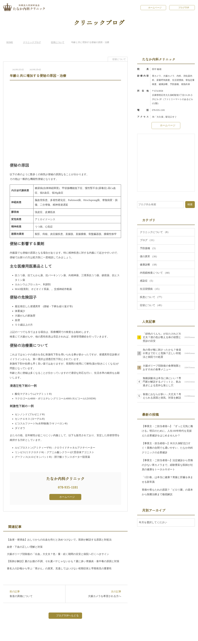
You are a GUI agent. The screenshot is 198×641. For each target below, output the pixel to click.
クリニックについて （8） (155, 232)
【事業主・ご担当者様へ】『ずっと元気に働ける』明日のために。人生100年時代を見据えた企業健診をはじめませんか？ (168, 430)
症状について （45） (152, 305)
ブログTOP (183, 7)
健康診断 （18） (149, 264)
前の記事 (36, 593)
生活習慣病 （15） (150, 289)
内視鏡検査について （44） (155, 273)
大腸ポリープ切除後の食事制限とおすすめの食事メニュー (169, 367)
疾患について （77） (152, 297)
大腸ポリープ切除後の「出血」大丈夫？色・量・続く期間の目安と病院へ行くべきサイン (58, 554)
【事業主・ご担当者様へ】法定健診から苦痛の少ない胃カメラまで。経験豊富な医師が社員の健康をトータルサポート (167, 464)
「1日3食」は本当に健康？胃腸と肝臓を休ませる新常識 (167, 479)
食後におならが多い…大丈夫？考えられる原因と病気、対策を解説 (169, 396)
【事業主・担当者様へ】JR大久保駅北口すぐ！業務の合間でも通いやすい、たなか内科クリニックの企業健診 (167, 447)
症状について (57, 42)
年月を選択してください (153, 522)
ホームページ (155, 7)
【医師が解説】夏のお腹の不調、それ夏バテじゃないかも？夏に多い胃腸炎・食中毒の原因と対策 (63, 561)
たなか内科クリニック (100, 636)
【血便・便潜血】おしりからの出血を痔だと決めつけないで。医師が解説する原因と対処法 (59, 539)
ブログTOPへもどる (67, 615)
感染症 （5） (147, 281)
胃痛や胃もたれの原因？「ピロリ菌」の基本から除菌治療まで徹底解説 (167, 492)
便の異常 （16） (149, 256)
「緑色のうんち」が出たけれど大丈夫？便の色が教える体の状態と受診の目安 (169, 337)
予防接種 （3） (148, 248)
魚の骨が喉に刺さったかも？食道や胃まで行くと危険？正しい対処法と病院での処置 (169, 353)
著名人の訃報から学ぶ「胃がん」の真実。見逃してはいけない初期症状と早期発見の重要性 (59, 568)
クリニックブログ (31, 42)
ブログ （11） (147, 240)
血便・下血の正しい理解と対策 (25, 547)
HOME (9, 42)
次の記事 (95, 593)
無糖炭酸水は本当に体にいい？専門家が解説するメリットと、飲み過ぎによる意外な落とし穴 (169, 381)
